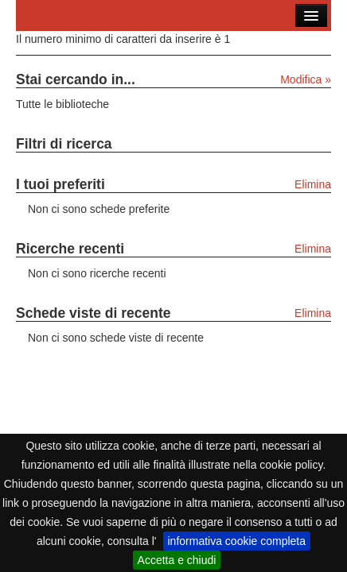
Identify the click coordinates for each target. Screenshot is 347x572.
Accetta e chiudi (177, 560)
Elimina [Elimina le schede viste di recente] (312, 313)
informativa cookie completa (237, 541)
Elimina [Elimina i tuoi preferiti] (312, 184)
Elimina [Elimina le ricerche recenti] (312, 248)
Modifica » (305, 79)
